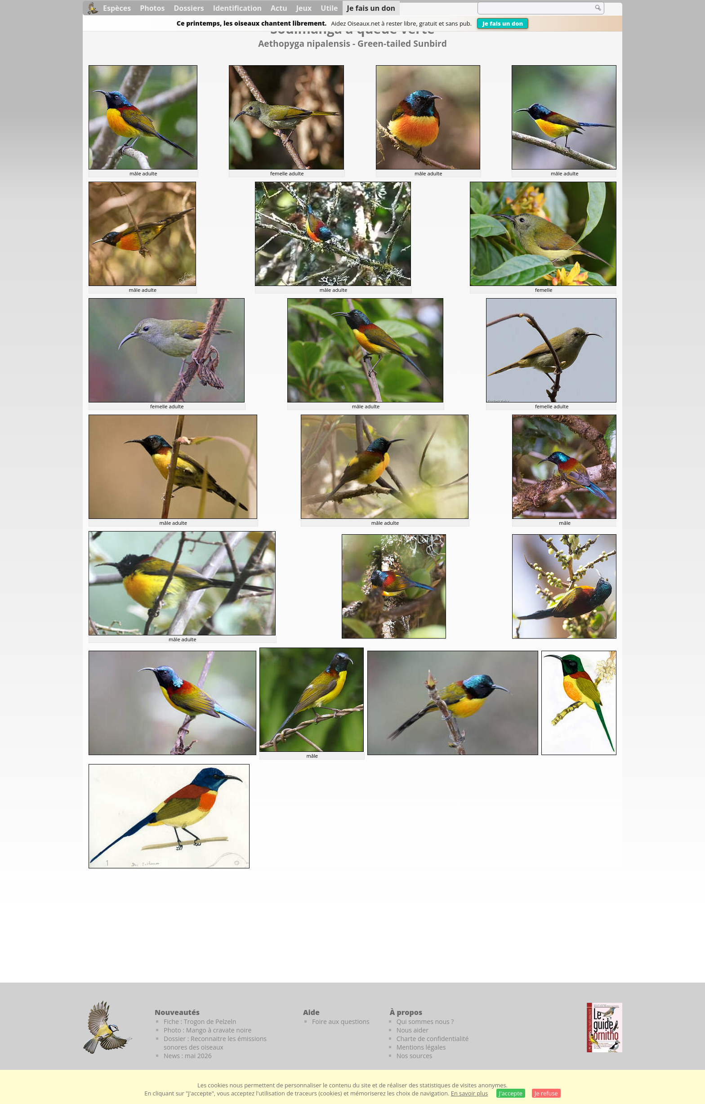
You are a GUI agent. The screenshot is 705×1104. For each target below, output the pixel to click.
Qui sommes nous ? (425, 1021)
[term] (529, 8)
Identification (237, 8)
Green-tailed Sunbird (402, 43)
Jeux (304, 8)
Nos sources (415, 1055)
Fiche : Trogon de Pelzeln (200, 1021)
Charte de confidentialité (433, 1038)
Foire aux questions (341, 1021)
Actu (279, 8)
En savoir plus (469, 1093)
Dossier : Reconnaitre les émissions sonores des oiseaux (215, 1042)
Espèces (117, 8)
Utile (329, 8)
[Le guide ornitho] (604, 1027)
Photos (152, 8)
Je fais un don (502, 23)
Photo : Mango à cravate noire (207, 1030)
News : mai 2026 (188, 1055)
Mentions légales (421, 1047)
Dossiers (189, 8)
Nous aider (412, 1030)
